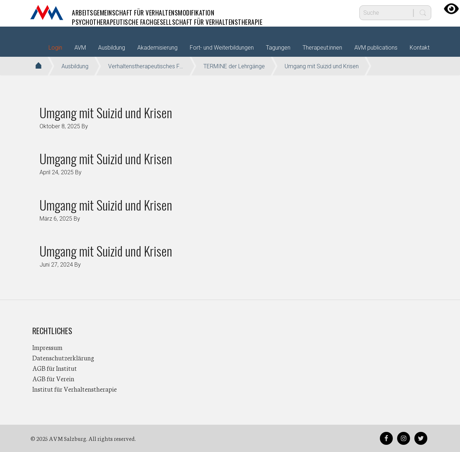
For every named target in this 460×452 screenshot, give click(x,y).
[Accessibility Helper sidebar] (451, 8)
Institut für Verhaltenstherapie (74, 388)
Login (55, 47)
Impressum (47, 347)
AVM (47, 12)
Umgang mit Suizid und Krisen (106, 112)
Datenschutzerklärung (63, 357)
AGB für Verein (53, 378)
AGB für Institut (54, 368)
